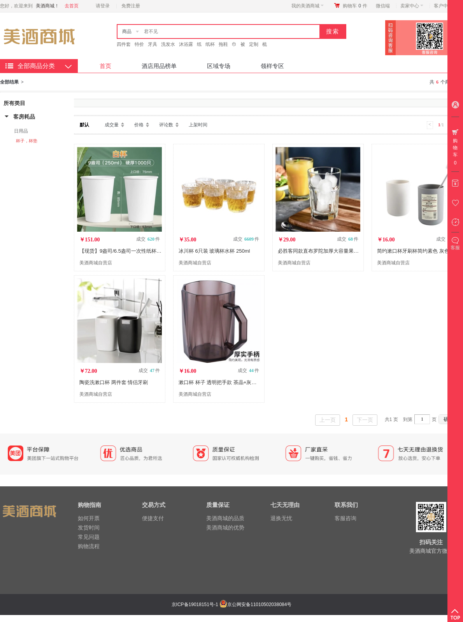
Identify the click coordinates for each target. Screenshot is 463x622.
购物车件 (355, 6)
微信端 (383, 6)
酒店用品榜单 (159, 66)
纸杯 (210, 44)
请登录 (103, 6)
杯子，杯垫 (26, 140)
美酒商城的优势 (225, 527)
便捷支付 (153, 518)
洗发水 (168, 44)
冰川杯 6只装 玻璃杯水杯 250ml (214, 251)
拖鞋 (223, 44)
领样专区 (272, 66)
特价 (139, 44)
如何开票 (89, 518)
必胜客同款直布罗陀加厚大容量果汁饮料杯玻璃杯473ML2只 (345, 251)
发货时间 (89, 527)
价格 (139, 125)
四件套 (124, 44)
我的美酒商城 (307, 6)
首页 (105, 66)
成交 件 (148, 239)
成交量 (112, 125)
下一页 (365, 420)
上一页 (327, 420)
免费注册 (130, 6)
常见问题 (89, 537)
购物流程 (89, 546)
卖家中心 (411, 6)
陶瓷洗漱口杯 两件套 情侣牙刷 (113, 382)
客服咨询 (345, 518)
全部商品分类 (36, 66)
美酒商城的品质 (225, 518)
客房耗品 (24, 117)
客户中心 (445, 6)
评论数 (166, 125)
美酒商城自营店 (95, 263)
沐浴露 (186, 44)
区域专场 (218, 66)
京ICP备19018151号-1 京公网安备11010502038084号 (230, 604)
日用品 (21, 131)
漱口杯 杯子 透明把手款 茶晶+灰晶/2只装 (225, 382)
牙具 (152, 44)
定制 (253, 44)
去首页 (72, 6)
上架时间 (198, 125)
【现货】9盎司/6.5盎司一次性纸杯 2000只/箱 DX (134, 251)
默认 (84, 125)
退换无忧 (281, 518)
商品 (127, 31)
